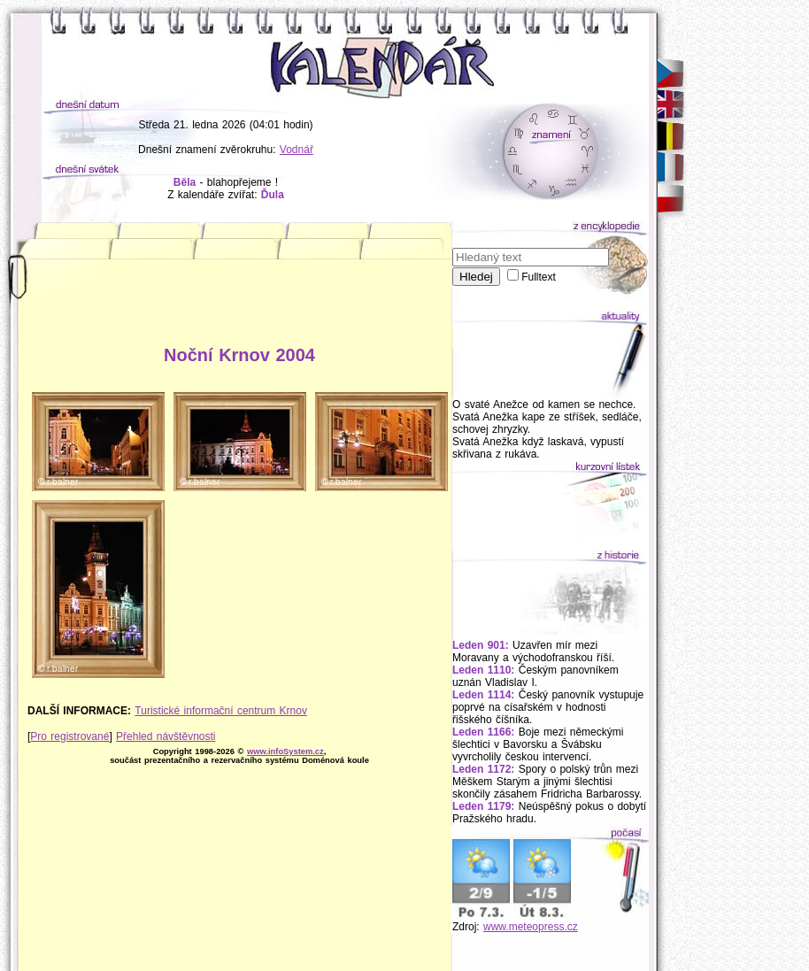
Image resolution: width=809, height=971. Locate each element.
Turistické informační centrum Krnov (221, 711)
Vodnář (296, 149)
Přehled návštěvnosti (165, 736)
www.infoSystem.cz (285, 751)
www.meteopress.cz (530, 927)
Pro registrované (69, 736)
